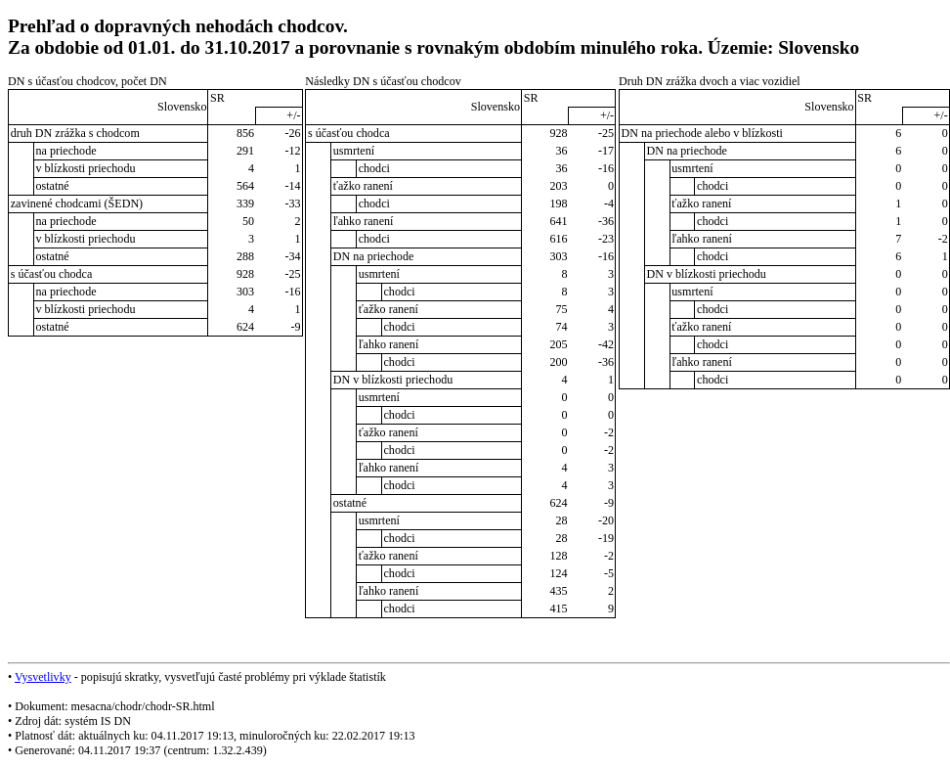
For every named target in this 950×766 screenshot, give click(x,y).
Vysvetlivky (43, 677)
